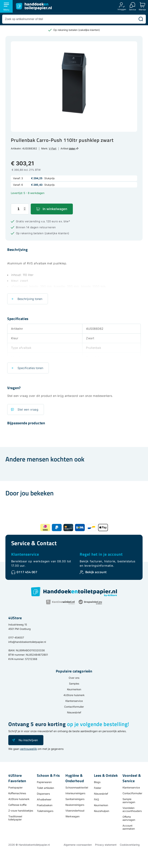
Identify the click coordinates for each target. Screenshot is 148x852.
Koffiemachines (17, 793)
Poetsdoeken (44, 805)
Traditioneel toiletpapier (15, 818)
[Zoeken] (141, 19)
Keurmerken (74, 689)
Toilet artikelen (45, 787)
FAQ (96, 799)
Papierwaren (44, 782)
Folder (97, 787)
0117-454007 (16, 637)
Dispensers (43, 793)
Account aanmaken (129, 827)
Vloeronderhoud (74, 810)
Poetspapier (15, 787)
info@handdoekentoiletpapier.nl (27, 641)
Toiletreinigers (45, 810)
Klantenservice (25, 554)
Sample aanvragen (129, 800)
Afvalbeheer (44, 799)
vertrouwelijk (28, 749)
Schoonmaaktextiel (76, 787)
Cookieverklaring (130, 844)
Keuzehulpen (101, 810)
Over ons (74, 677)
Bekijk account (96, 572)
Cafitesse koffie (17, 804)
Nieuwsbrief (74, 712)
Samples (74, 683)
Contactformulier (74, 706)
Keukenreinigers (74, 804)
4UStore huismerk (74, 695)
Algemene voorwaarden (78, 844)
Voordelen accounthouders (132, 809)
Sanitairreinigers (74, 799)
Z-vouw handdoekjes (20, 810)
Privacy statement (106, 844)
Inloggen (122, 9)
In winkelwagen (55, 209)
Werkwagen (72, 816)
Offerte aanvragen (129, 818)
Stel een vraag (28, 409)
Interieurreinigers (75, 793)
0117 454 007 (27, 572)
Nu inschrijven (28, 740)
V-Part (52, 148)
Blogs (97, 782)
